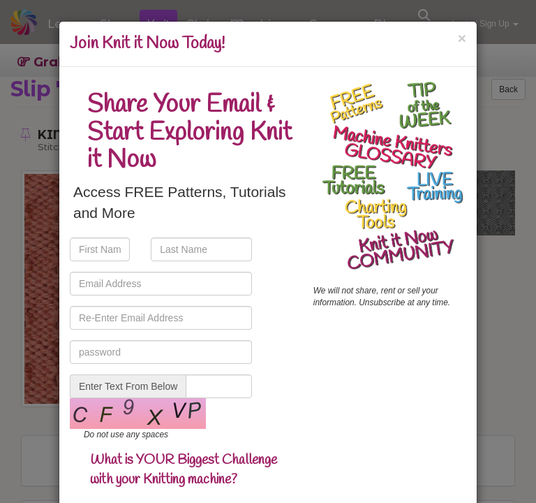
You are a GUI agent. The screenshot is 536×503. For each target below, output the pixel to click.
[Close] (462, 38)
